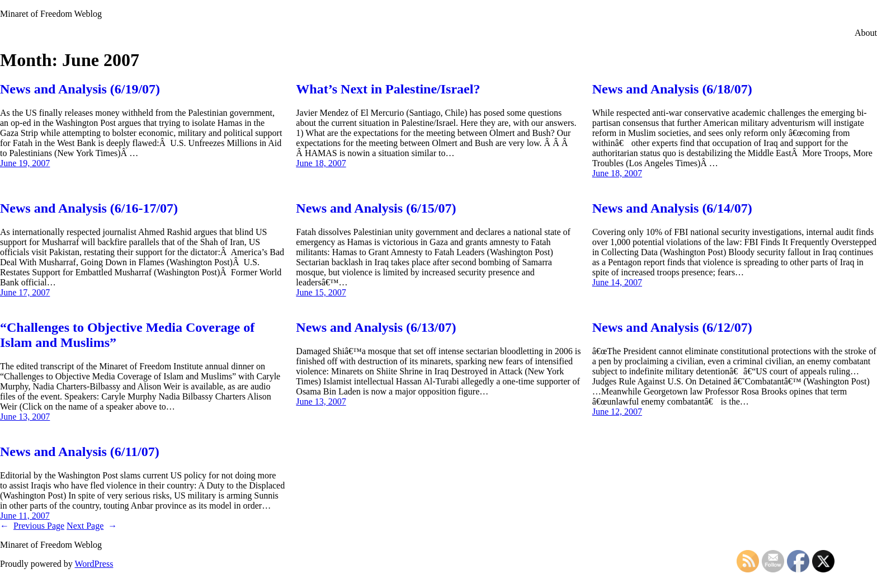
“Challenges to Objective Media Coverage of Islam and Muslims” (127, 335)
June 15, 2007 (321, 292)
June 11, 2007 (25, 515)
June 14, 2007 (617, 282)
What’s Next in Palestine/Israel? (388, 89)
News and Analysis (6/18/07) (672, 89)
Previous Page (32, 525)
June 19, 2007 (25, 163)
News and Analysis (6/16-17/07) (89, 208)
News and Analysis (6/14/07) (672, 208)
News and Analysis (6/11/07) (79, 451)
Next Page (92, 525)
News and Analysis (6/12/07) (672, 327)
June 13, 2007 (25, 416)
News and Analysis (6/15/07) (376, 208)
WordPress (93, 563)
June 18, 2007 (321, 163)
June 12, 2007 (617, 411)
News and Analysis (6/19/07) (80, 89)
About (866, 32)
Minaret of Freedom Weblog (51, 13)
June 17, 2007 (25, 292)
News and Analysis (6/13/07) (376, 327)
